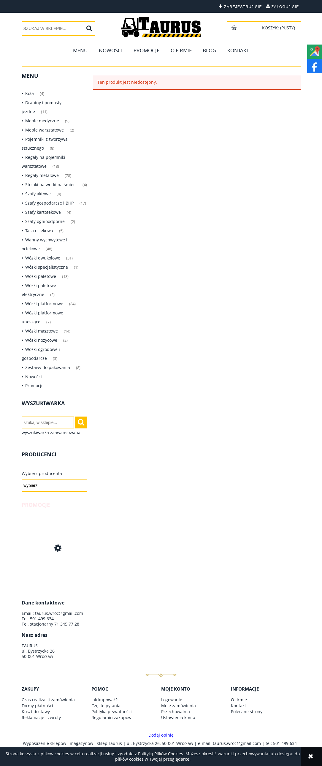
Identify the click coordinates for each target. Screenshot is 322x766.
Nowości (33, 376)
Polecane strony (246, 711)
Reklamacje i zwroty (41, 717)
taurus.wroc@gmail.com (59, 613)
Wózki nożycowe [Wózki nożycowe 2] (41, 340)
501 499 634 (42, 618)
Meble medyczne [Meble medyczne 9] (42, 121)
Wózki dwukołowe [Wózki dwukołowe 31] (42, 258)
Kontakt (238, 705)
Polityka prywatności (111, 711)
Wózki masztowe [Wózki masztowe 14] (41, 331)
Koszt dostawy (36, 711)
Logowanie (171, 699)
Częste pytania (105, 705)
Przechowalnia (175, 711)
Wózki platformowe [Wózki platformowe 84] (44, 303)
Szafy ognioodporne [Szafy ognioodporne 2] (45, 221)
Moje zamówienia (178, 705)
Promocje (34, 385)
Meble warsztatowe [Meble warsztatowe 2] (44, 130)
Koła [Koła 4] (29, 93)
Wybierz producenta (42, 473)
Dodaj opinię (161, 735)
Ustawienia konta (178, 717)
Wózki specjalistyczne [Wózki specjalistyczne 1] (46, 267)
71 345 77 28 (66, 624)
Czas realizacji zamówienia (48, 699)
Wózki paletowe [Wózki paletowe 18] (40, 276)
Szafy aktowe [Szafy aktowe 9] (38, 194)
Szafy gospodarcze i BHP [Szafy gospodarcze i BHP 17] (49, 203)
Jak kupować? (104, 699)
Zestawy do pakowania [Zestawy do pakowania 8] (47, 367)
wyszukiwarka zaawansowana (51, 432)
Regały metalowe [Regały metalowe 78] (42, 175)
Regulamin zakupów (111, 717)
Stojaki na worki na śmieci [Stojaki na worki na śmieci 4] (51, 184)
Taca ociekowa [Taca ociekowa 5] (39, 230)
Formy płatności (37, 705)
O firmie (239, 699)
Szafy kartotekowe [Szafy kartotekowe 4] (43, 212)
